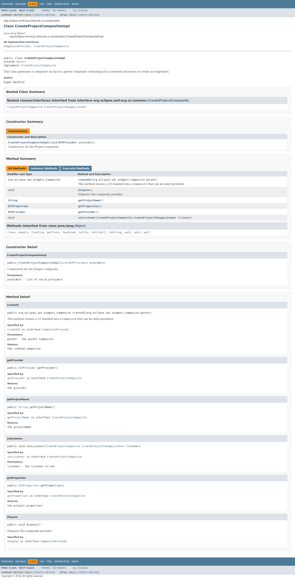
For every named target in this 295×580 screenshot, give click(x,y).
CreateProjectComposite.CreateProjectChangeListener (47, 106)
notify (83, 232)
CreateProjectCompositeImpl (28, 142)
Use (42, 4)
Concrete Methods (76, 168)
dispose (83, 190)
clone (11, 232)
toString (115, 232)
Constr (38, 15)
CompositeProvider (17, 46)
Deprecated (61, 4)
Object (21, 61)
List (54, 142)
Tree (49, 4)
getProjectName (89, 200)
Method (50, 15)
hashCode (69, 232)
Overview (7, 4)
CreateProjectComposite (51, 46)
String (12, 200)
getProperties (88, 206)
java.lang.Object (14, 33)
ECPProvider (67, 142)
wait (128, 232)
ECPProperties (18, 206)
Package (20, 4)
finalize (37, 232)
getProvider (87, 212)
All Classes (80, 10)
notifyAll (98, 232)
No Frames (59, 10)
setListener (87, 217)
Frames (46, 10)
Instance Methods (44, 168)
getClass (53, 232)
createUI (84, 179)
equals (23, 232)
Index (75, 4)
